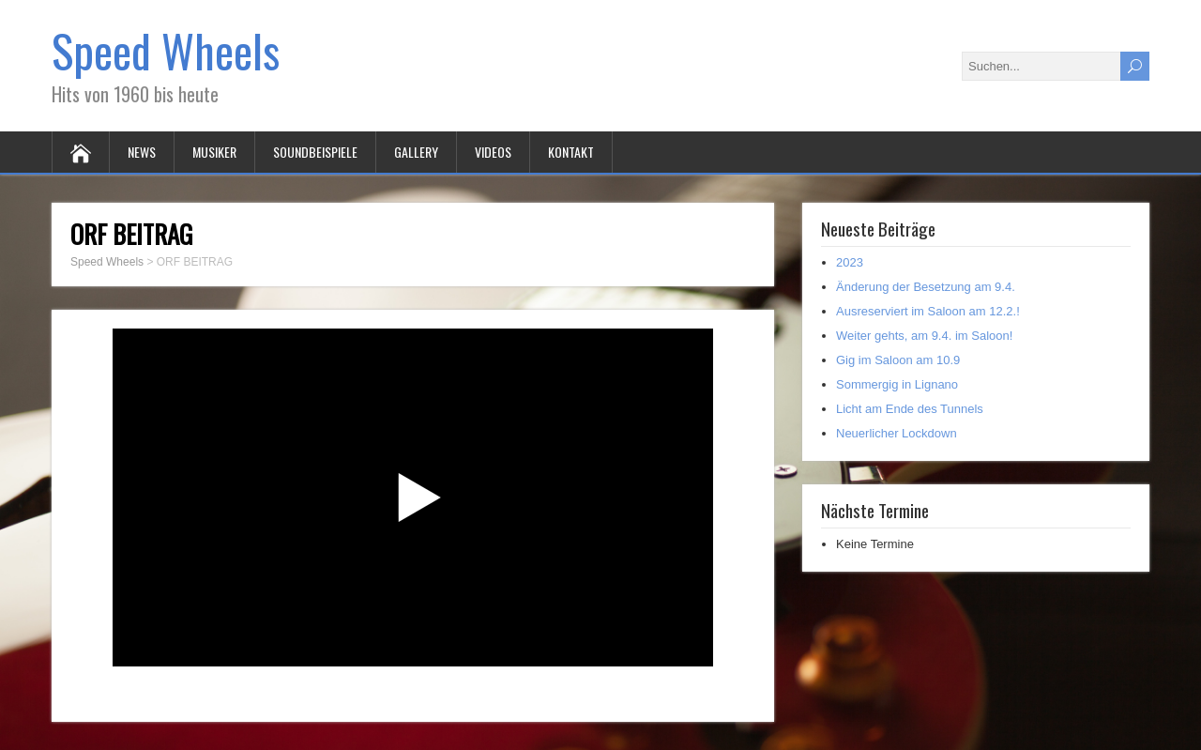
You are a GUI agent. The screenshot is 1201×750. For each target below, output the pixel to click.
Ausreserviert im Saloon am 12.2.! (928, 311)
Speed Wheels (166, 50)
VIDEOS (493, 151)
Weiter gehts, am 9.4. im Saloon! (924, 336)
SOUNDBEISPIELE (315, 151)
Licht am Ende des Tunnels (909, 409)
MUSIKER (214, 151)
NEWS (142, 151)
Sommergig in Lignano (897, 384)
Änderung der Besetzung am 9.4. (925, 287)
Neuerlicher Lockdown (896, 433)
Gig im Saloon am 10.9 (898, 360)
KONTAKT (571, 151)
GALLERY (416, 151)
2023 (849, 262)
